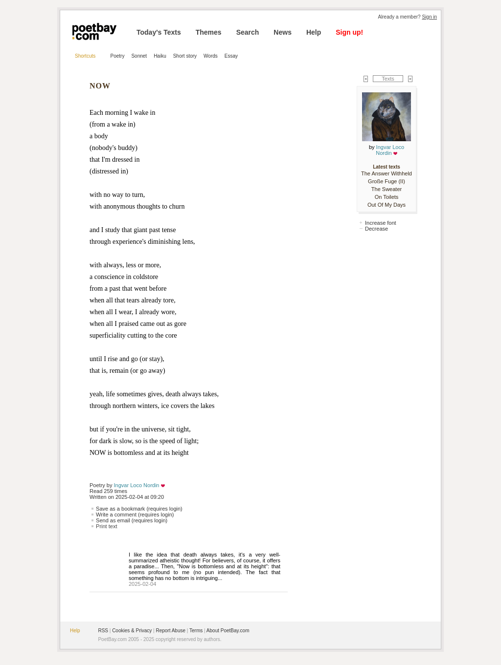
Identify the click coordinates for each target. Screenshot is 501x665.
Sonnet (139, 56)
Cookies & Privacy (132, 630)
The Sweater (386, 189)
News (282, 32)
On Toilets (387, 197)
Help (313, 32)
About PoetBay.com (228, 630)
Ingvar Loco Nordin (136, 485)
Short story (185, 56)
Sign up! (349, 32)
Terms (196, 630)
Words (211, 56)
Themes (209, 32)
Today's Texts (159, 32)
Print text (106, 526)
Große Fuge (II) (386, 181)
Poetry (118, 56)
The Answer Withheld (386, 173)
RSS (103, 630)
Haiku (160, 56)
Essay (231, 56)
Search (247, 32)
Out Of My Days (386, 205)
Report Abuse (170, 630)
